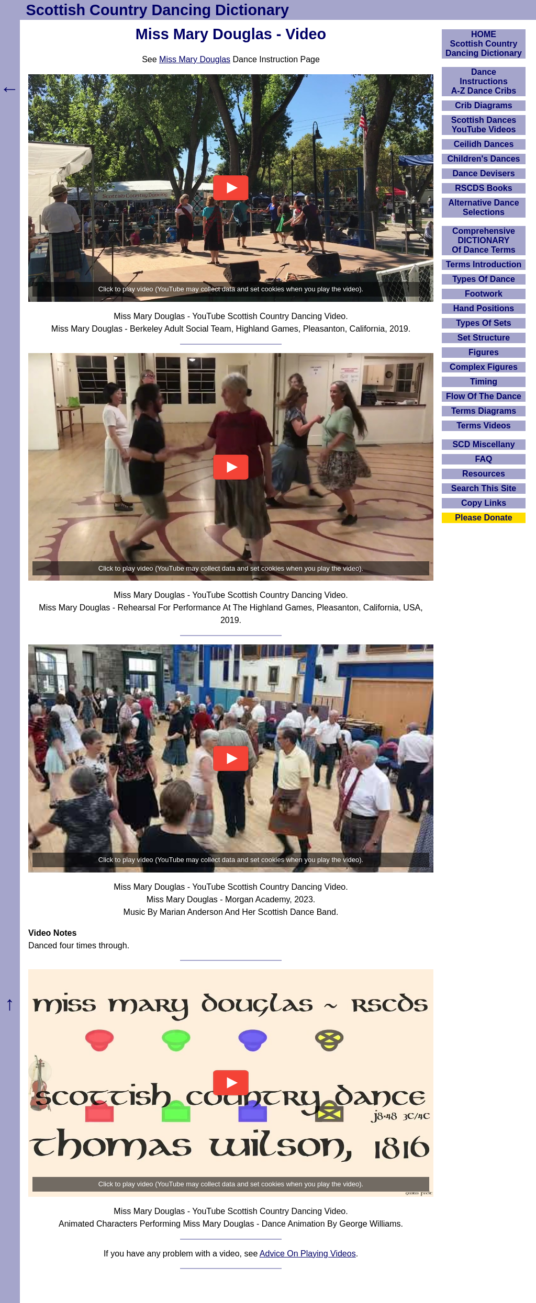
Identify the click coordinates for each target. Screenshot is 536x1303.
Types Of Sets (483, 323)
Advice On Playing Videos (308, 1253)
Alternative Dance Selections (483, 207)
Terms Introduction (484, 264)
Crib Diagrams (483, 105)
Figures (483, 352)
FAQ (484, 459)
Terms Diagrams (483, 410)
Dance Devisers (483, 173)
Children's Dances (484, 158)
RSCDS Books (483, 188)
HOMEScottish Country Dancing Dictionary (483, 44)
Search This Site (484, 488)
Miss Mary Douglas (194, 59)
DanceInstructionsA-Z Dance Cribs (483, 81)
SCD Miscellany (483, 444)
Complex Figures (484, 366)
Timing (483, 381)
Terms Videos (483, 425)
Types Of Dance (483, 279)
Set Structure (483, 337)
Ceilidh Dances (484, 144)
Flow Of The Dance (483, 396)
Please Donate (483, 517)
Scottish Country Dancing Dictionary (157, 10)
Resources (483, 473)
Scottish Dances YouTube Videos (483, 125)
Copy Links (483, 502)
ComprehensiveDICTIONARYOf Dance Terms (484, 240)
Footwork (483, 293)
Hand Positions (483, 308)
